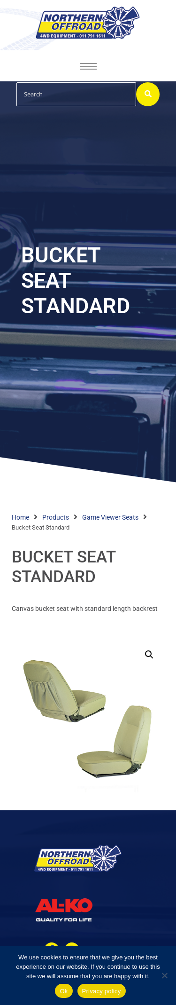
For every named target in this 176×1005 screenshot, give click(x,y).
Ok (64, 991)
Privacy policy (101, 991)
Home (20, 517)
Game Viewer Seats (110, 517)
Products (55, 517)
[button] (149, 654)
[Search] (76, 94)
